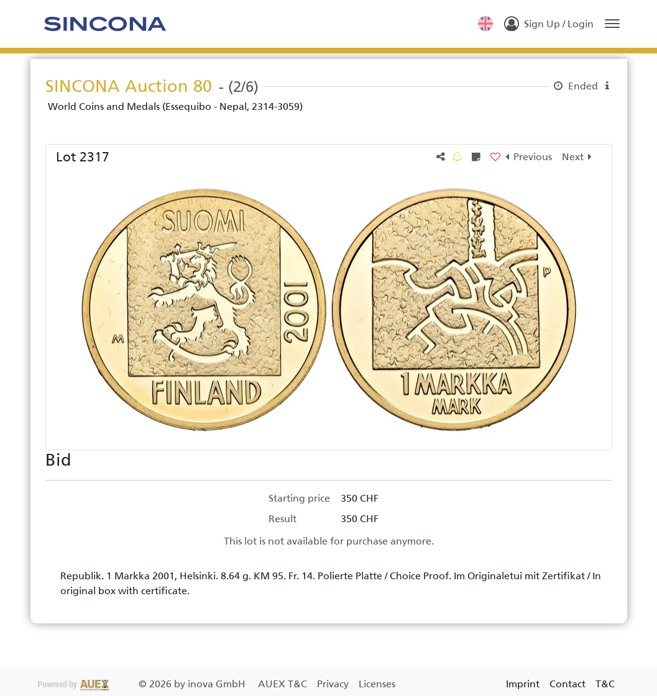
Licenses (377, 684)
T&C (605, 684)
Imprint (523, 684)
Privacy (334, 684)
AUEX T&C (284, 684)
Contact (567, 684)
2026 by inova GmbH (143, 684)
